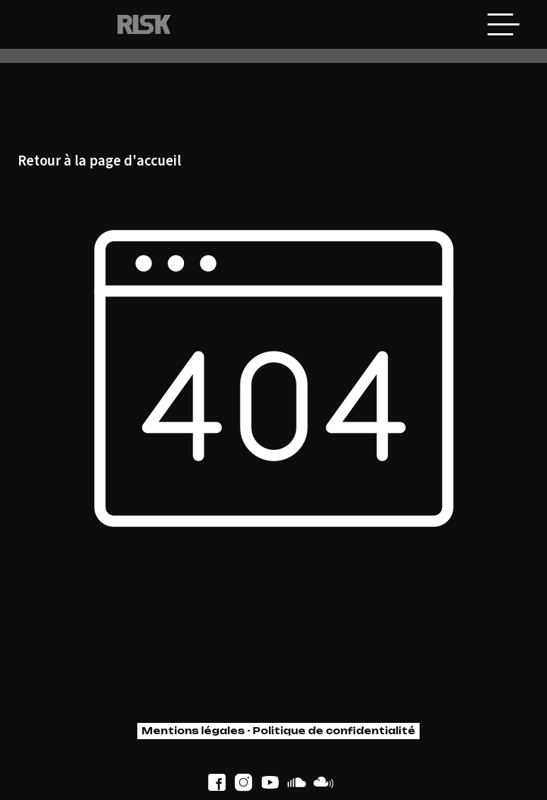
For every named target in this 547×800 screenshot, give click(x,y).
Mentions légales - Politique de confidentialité (278, 730)
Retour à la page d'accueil (99, 161)
